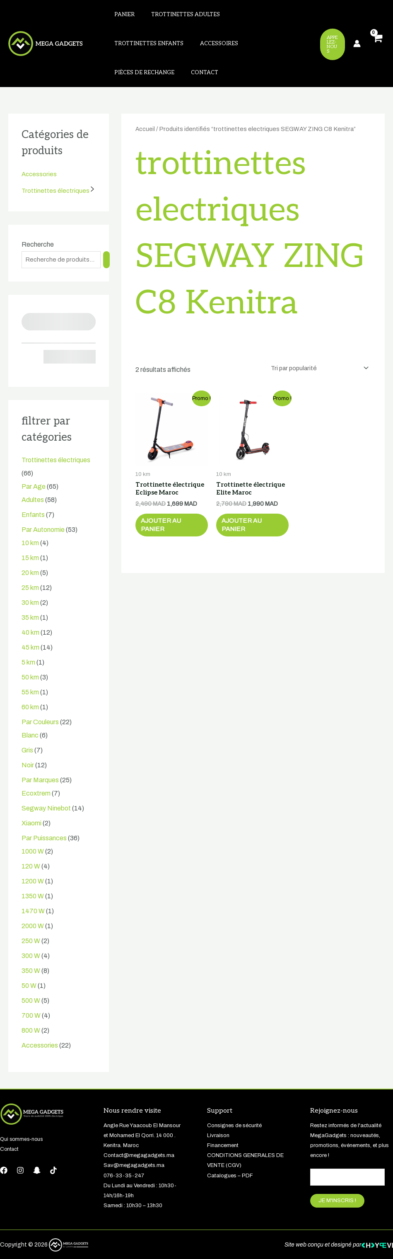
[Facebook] (3, 1148)
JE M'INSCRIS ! (337, 1180)
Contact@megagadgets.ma (139, 1134)
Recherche (38, 222)
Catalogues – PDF (230, 1154)
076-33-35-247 (124, 1154)
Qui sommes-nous (22, 1118)
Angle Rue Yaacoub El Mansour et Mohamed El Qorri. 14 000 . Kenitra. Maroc (142, 1114)
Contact (242, 48)
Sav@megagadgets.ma (134, 1144)
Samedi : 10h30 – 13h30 (133, 1184)
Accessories (40, 151)
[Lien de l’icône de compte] (357, 32)
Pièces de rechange (189, 48)
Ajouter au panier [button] (165, 507)
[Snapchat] (37, 1148)
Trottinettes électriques (56, 168)
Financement (223, 1124)
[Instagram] (20, 1148)
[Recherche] (108, 238)
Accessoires (130, 48)
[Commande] (316, 346)
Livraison (218, 1114)
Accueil (145, 106)
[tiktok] (53, 1148)
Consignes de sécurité (234, 1104)
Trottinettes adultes (175, 16)
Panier (121, 16)
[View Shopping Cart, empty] (377, 32)
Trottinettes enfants (254, 16)
